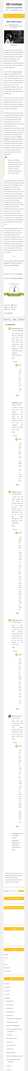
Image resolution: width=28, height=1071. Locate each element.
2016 (7, 998)
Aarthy (14, 716)
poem (5, 964)
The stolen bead (11, 1045)
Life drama (9, 1035)
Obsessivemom (16, 328)
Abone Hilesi (15, 845)
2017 (7, 994)
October (9, 1008)
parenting (6, 967)
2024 (7, 983)
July (8, 1066)
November (9, 1004)
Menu (14, 16)
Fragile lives (10, 1049)
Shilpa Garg (15, 620)
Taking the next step (12, 1022)
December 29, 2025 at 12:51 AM (17, 836)
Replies (15, 361)
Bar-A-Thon (9, 25)
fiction (5, 957)
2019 (7, 987)
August (9, 1015)
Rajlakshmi (15, 402)
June (8, 1069)
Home (14, 319)
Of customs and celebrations (14, 1018)
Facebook (14, 305)
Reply (13, 358)
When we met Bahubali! (13, 1025)
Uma (20, 365)
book (14, 25)
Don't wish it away (14, 21)
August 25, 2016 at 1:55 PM (20, 757)
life (17, 25)
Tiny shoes (9, 1042)
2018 (7, 991)
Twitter (7, 307)
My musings (14, 4)
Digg (14, 309)
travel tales (7, 971)
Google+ (14, 307)
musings (20, 25)
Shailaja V (15, 492)
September (9, 1012)
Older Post (21, 319)
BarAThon (19, 274)
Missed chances (11, 1052)
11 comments (14, 27)
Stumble (7, 309)
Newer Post (7, 319)
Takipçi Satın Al (16, 842)
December (9, 1001)
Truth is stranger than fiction (15, 1056)
